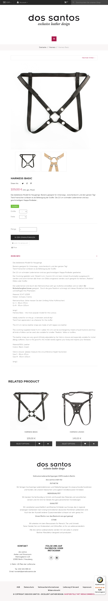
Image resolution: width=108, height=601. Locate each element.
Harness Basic (31, 432)
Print (14, 247)
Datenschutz (29, 587)
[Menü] (104, 576)
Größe (13, 211)
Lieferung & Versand (71, 587)
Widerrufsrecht (54, 590)
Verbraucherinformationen (48, 587)
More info (15, 256)
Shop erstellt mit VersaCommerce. (79, 594)
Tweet (23, 183)
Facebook (26, 183)
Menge (13, 229)
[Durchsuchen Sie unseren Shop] (89, 2)
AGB (18, 587)
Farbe (13, 217)
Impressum (87, 587)
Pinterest (31, 183)
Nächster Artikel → (88, 58)
